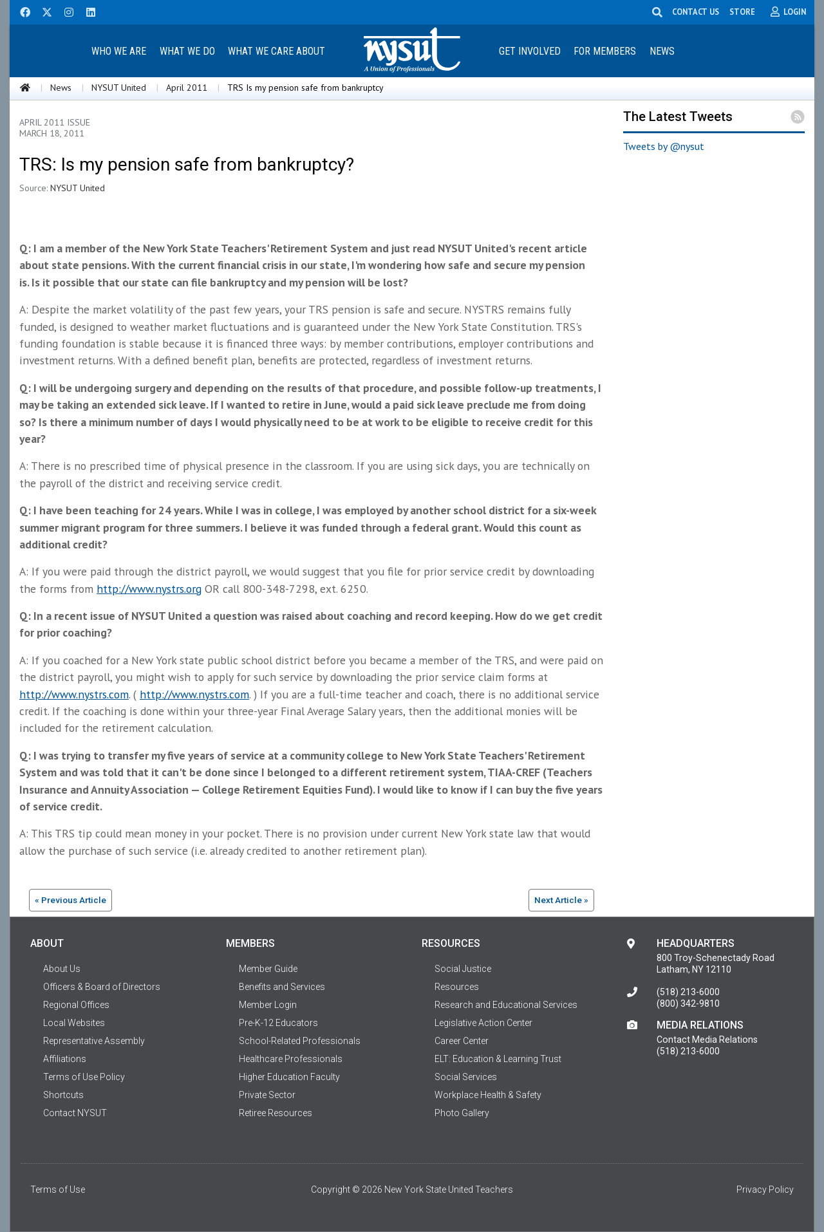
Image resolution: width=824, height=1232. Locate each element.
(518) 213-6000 (688, 992)
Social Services (466, 1077)
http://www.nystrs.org (149, 588)
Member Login (268, 1005)
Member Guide (268, 969)
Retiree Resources (275, 1113)
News (662, 51)
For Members (605, 51)
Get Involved (530, 51)
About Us (61, 969)
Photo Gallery (462, 1113)
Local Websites (74, 1023)
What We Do (187, 51)
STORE (742, 11)
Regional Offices (76, 1005)
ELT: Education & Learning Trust (498, 1059)
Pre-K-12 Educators (278, 1023)
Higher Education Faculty (289, 1077)
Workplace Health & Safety (488, 1095)
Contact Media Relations (707, 1039)
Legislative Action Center (483, 1023)
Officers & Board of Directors (101, 987)
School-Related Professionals (299, 1041)
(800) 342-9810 (688, 1003)
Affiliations (64, 1059)
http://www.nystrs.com (74, 694)
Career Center (462, 1041)
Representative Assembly (94, 1041)
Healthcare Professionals (290, 1059)
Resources (457, 987)
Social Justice (463, 969)
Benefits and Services (282, 987)
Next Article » (561, 900)
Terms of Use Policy (84, 1077)
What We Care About (276, 51)
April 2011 (186, 87)
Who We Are (118, 51)
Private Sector (267, 1095)
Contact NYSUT (75, 1113)
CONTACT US (695, 11)
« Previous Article (70, 900)
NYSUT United (118, 87)
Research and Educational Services (506, 1005)
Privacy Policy (765, 1189)
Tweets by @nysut (663, 146)
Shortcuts (63, 1095)
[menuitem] (118, 50)
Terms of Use (57, 1189)
